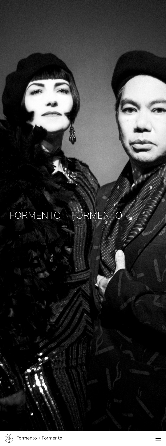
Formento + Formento (33, 438)
